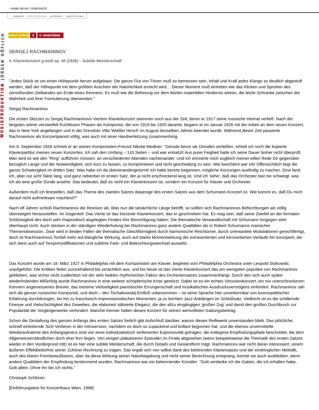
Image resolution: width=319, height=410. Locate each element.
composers (18, 16)
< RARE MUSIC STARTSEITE (28, 8)
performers (56, 16)
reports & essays (75, 16)
